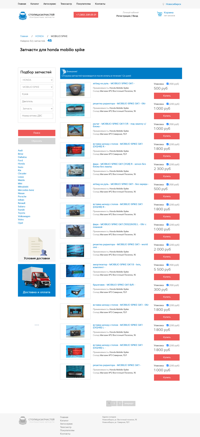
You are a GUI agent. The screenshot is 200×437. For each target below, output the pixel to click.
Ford (20, 160)
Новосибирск (173, 4)
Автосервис (49, 3)
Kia (19, 170)
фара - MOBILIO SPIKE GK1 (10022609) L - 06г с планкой (119, 225)
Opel (20, 223)
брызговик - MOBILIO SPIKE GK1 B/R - (114, 284)
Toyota (21, 213)
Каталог (35, 3)
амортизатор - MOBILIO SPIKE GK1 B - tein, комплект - (117, 266)
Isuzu (20, 167)
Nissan (21, 193)
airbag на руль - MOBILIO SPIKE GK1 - (114, 83)
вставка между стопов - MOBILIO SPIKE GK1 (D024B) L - (117, 326)
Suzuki (21, 209)
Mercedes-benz (26, 190)
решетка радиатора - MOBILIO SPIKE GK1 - (117, 365)
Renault (21, 203)
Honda (21, 163)
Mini (20, 183)
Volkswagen (24, 216)
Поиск (36, 132)
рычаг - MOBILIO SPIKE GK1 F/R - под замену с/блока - (119, 125)
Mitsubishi (23, 186)
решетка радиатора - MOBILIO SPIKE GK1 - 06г (119, 103)
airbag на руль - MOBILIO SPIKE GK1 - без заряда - (121, 184)
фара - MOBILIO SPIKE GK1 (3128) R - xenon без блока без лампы (119, 165)
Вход (135, 15)
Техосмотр (66, 3)
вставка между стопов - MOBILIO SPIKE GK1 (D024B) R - (117, 145)
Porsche (22, 196)
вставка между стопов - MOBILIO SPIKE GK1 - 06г (121, 304)
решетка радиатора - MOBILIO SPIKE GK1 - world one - (120, 246)
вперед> (129, 403)
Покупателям (83, 3)
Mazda (21, 180)
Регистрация (123, 15)
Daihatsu (22, 157)
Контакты (100, 3)
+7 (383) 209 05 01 (86, 14)
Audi (20, 150)
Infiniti (21, 200)
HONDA (39, 36)
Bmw (20, 154)
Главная (22, 3)
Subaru (21, 206)
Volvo (21, 219)
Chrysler (22, 173)
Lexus (21, 177)
